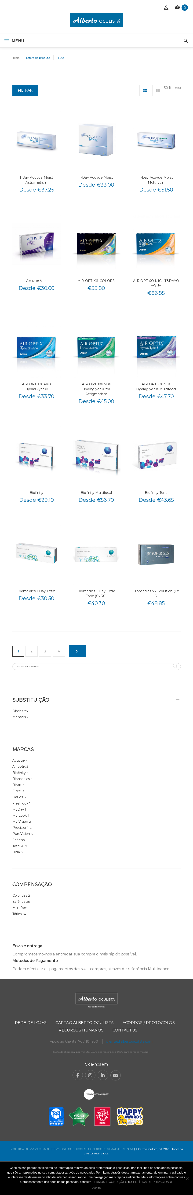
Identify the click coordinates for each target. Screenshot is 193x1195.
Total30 (18, 846)
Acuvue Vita (36, 281)
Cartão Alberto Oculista (84, 1023)
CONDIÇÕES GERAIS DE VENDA (111, 1149)
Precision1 (20, 828)
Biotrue (18, 785)
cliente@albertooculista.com (129, 1041)
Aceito (96, 1188)
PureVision (21, 834)
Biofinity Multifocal (96, 493)
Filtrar (25, 90)
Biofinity (37, 493)
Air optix (18, 766)
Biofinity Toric (156, 493)
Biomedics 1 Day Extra (36, 591)
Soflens (18, 840)
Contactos (125, 1030)
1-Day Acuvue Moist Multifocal (156, 180)
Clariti (16, 791)
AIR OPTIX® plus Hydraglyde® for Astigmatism (96, 389)
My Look (19, 815)
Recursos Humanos (81, 1030)
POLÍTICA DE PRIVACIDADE (30, 1149)
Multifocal (20, 908)
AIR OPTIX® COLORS (96, 281)
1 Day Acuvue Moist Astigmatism (36, 180)
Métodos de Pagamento (35, 960)
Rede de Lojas (31, 1023)
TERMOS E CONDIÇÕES (69, 1149)
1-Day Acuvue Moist (96, 177)
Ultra (16, 852)
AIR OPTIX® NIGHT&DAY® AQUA (156, 283)
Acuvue (18, 760)
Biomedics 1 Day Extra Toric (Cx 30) (96, 593)
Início (15, 57)
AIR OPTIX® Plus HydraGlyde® (36, 386)
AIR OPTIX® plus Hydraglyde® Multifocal (156, 386)
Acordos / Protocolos (149, 1023)
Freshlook (20, 803)
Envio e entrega (27, 946)
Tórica (17, 914)
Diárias (17, 711)
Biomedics (21, 779)
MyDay (18, 809)
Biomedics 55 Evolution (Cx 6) (156, 593)
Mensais (19, 717)
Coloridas (19, 895)
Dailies (17, 797)
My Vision (20, 821)
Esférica (18, 901)
